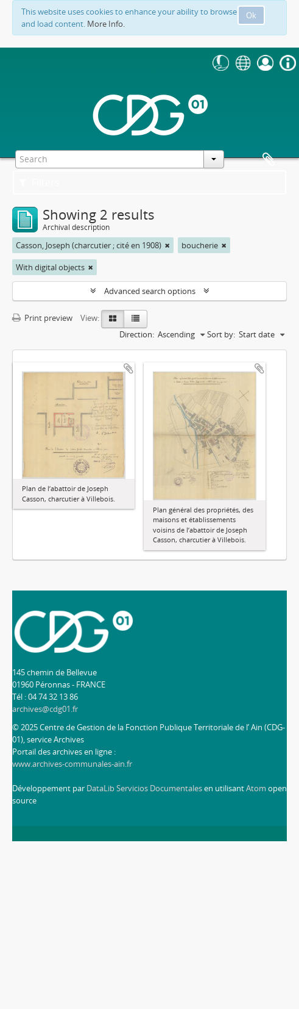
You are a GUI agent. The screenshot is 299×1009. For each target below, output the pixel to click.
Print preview (42, 317)
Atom (256, 788)
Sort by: (221, 334)
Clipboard (268, 160)
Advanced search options (149, 290)
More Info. (106, 23)
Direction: (136, 334)
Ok (251, 15)
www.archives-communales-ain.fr (72, 763)
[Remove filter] (167, 245)
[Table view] (135, 319)
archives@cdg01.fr (45, 708)
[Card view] (112, 319)
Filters (39, 182)
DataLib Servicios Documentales (144, 788)
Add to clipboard (128, 368)
